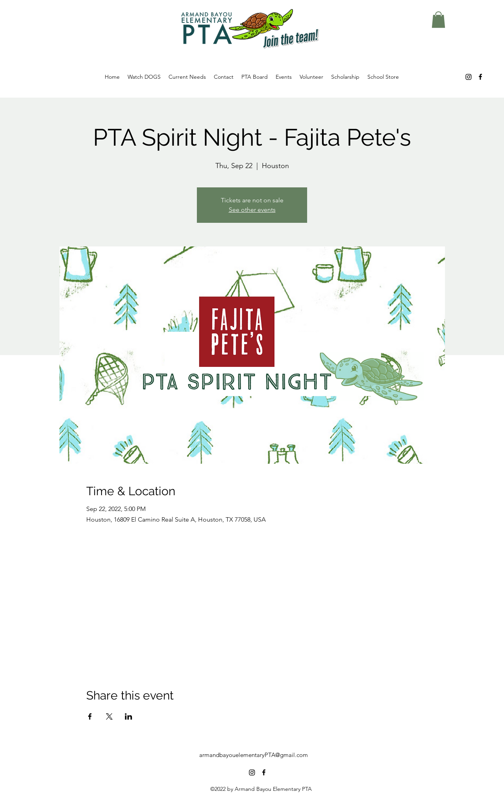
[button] (438, 19)
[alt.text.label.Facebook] (480, 77)
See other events (252, 209)
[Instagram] (468, 77)
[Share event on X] (109, 716)
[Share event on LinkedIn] (128, 716)
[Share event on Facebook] (90, 716)
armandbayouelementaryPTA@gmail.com (253, 755)
